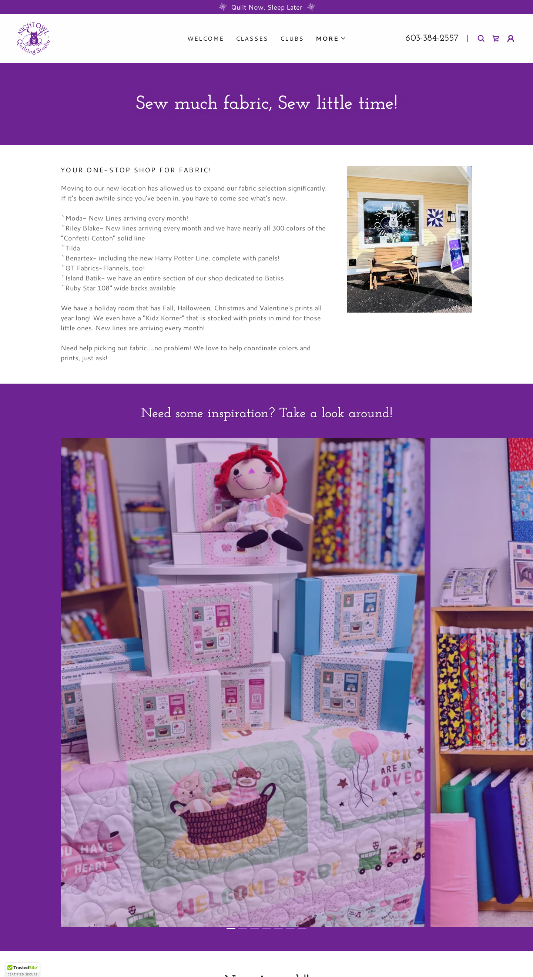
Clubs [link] (292, 38)
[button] (331, 38)
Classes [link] (252, 38)
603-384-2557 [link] (432, 38)
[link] (33, 37)
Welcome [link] (205, 38)
